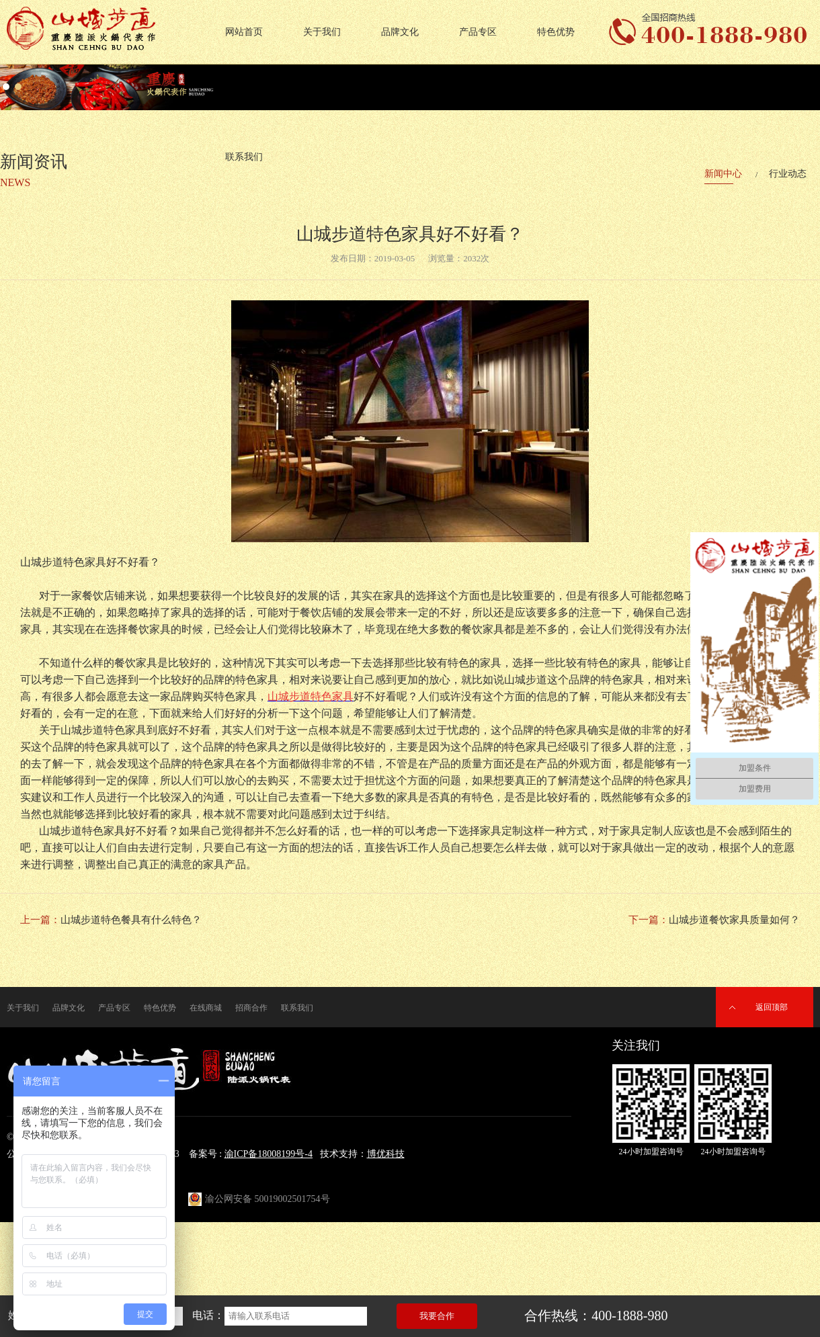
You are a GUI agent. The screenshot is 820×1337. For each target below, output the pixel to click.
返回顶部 (771, 1007)
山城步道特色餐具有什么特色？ (131, 919)
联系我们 (297, 1007)
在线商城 (206, 1007)
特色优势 (556, 32)
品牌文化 (400, 32)
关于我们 (322, 32)
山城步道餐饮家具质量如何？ (734, 919)
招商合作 (251, 1007)
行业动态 (788, 174)
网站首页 (244, 32)
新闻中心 (723, 174)
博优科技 (386, 1154)
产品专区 (478, 32)
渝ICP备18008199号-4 (268, 1154)
